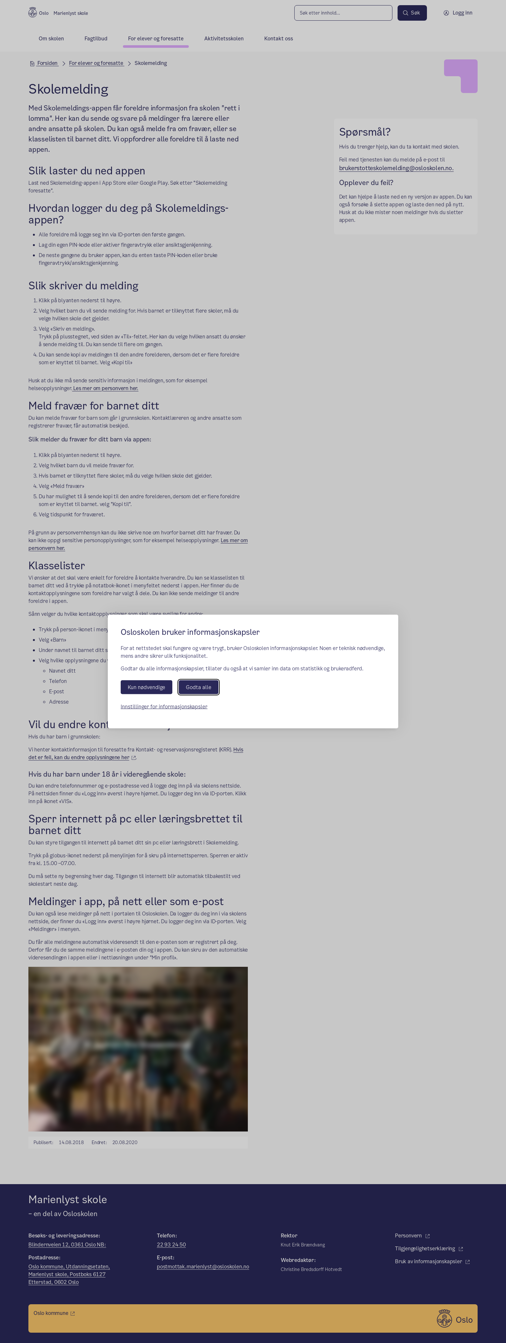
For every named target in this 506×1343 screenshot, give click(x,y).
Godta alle (198, 687)
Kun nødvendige (146, 687)
